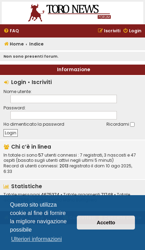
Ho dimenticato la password (33, 124)
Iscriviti (42, 82)
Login (18, 82)
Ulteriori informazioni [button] (36, 239)
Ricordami (120, 124)
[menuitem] (11, 31)
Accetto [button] (106, 222)
